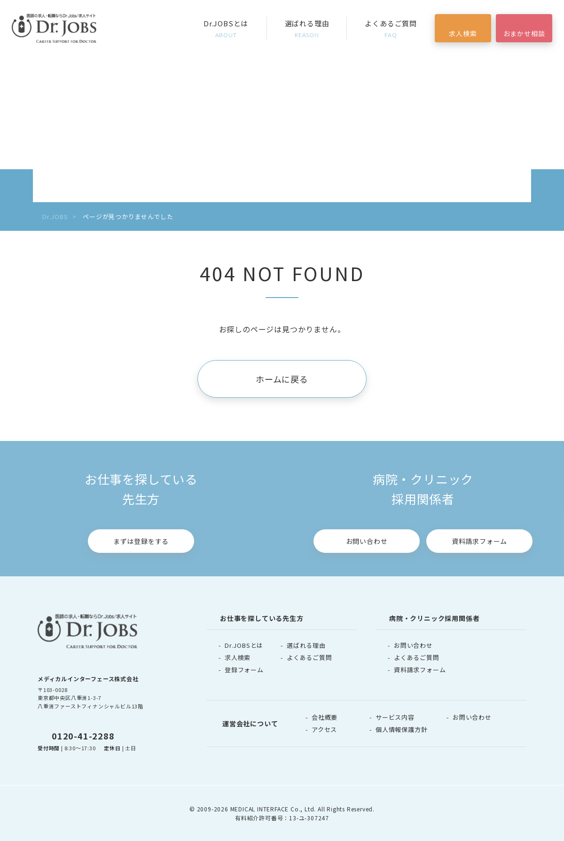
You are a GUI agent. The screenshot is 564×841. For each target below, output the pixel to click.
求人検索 (463, 33)
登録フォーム (244, 669)
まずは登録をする (141, 541)
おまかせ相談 (524, 33)
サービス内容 (395, 717)
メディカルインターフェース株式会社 (88, 679)
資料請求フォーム (479, 541)
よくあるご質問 (391, 28)
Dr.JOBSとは (226, 28)
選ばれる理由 (307, 28)
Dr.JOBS (55, 216)
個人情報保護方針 (401, 729)
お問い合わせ (367, 541)
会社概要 (324, 717)
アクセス (324, 729)
